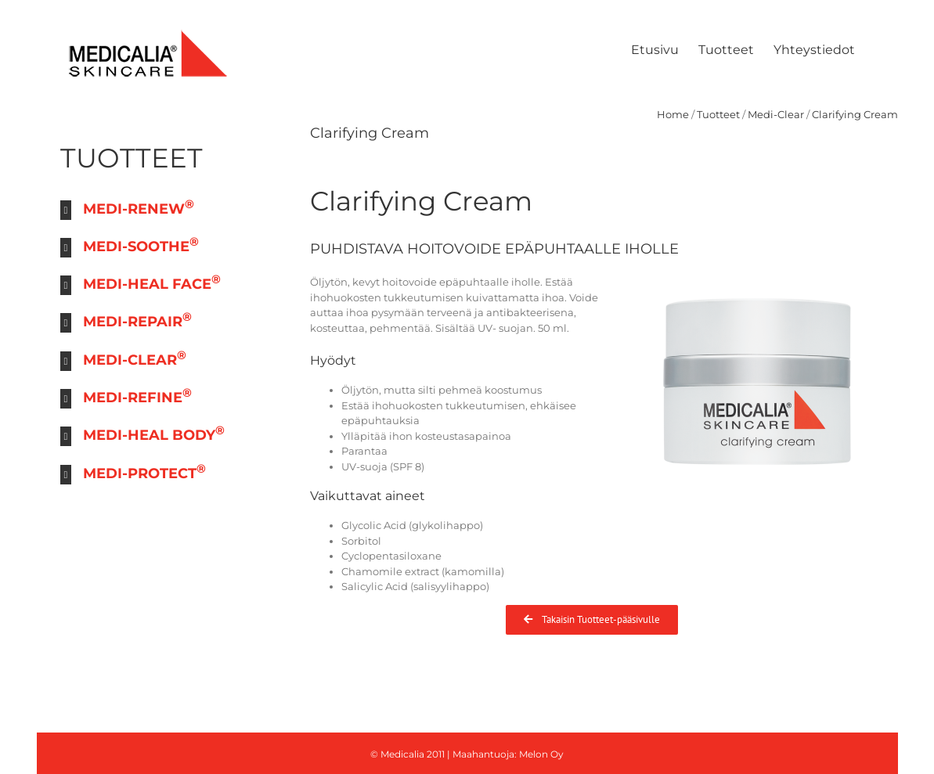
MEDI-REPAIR (137, 319)
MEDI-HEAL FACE (152, 282)
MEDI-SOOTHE (141, 244)
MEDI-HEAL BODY (154, 433)
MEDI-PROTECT (144, 471)
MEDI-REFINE (137, 395)
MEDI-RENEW (138, 207)
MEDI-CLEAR (134, 358)
